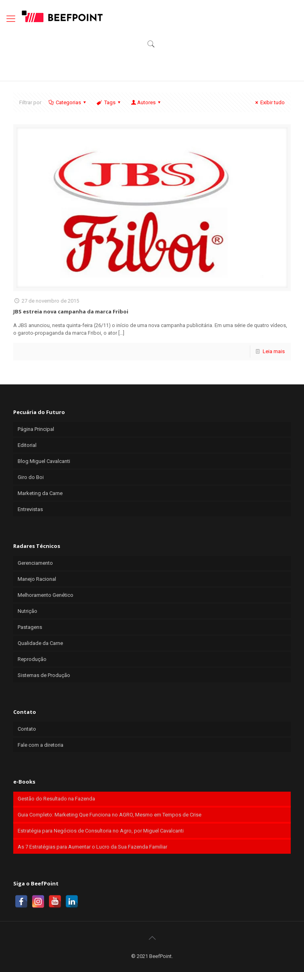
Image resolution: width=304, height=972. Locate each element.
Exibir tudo (269, 102)
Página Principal (36, 429)
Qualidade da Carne (40, 643)
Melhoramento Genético (45, 595)
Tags (108, 102)
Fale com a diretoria (40, 745)
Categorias (67, 102)
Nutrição (27, 611)
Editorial (27, 445)
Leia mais (274, 351)
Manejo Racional (37, 579)
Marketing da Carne (40, 493)
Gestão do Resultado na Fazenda (56, 799)
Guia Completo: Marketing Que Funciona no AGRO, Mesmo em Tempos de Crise (109, 815)
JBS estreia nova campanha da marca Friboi (70, 311)
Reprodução (32, 659)
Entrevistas (30, 509)
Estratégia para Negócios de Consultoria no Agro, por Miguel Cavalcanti (101, 831)
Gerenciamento (35, 563)
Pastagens (30, 627)
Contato (27, 729)
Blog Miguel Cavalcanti (44, 461)
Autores (146, 102)
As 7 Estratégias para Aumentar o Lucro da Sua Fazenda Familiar (92, 847)
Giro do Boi (31, 477)
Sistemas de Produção (44, 675)
